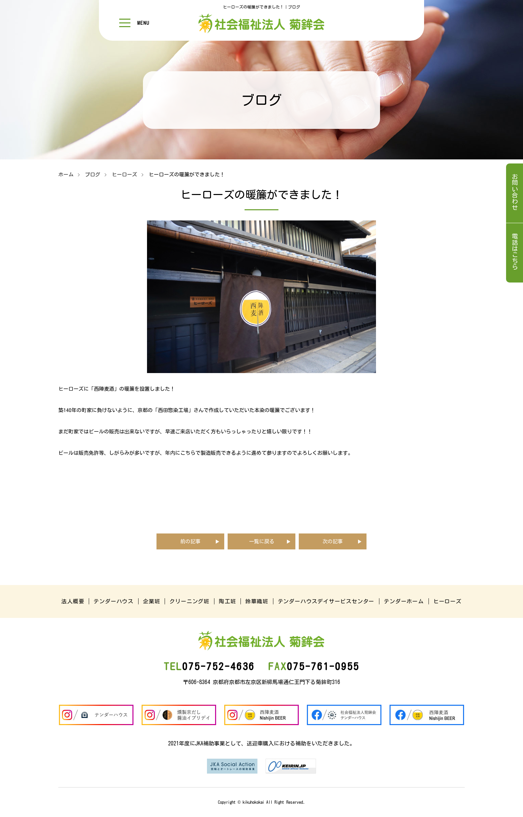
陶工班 (227, 601)
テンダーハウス (113, 601)
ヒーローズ (124, 174)
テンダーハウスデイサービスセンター (326, 601)
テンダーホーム (404, 601)
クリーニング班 (189, 601)
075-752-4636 (209, 666)
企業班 (151, 601)
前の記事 (190, 541)
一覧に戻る (261, 541)
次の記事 (332, 541)
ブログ (92, 174)
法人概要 (72, 601)
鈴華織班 (256, 601)
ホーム (66, 174)
